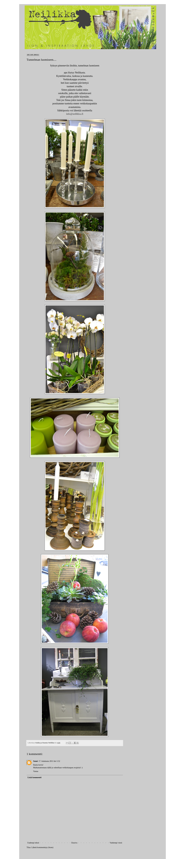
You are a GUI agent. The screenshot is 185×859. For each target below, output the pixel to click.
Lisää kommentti (35, 777)
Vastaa (35, 771)
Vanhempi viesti (116, 843)
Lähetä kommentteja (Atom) (42, 847)
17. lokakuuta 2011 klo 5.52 (49, 761)
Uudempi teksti (33, 843)
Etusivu (74, 843)
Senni (35, 761)
